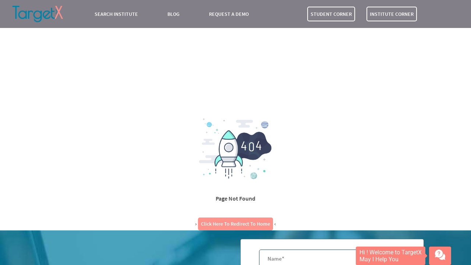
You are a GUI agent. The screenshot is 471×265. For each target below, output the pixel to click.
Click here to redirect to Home (235, 223)
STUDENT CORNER (331, 14)
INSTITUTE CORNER (392, 14)
